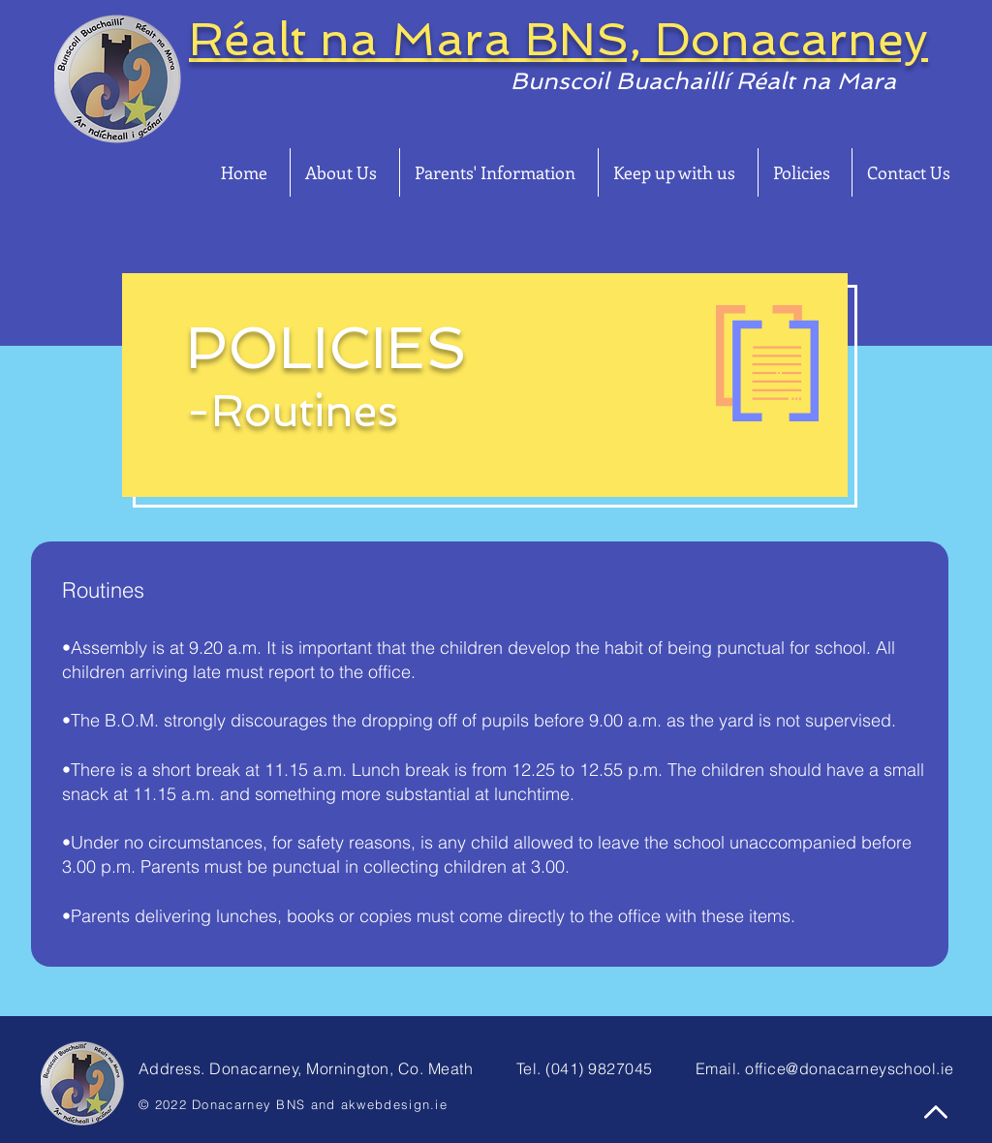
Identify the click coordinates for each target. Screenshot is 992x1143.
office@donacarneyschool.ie (849, 1068)
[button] (345, 172)
